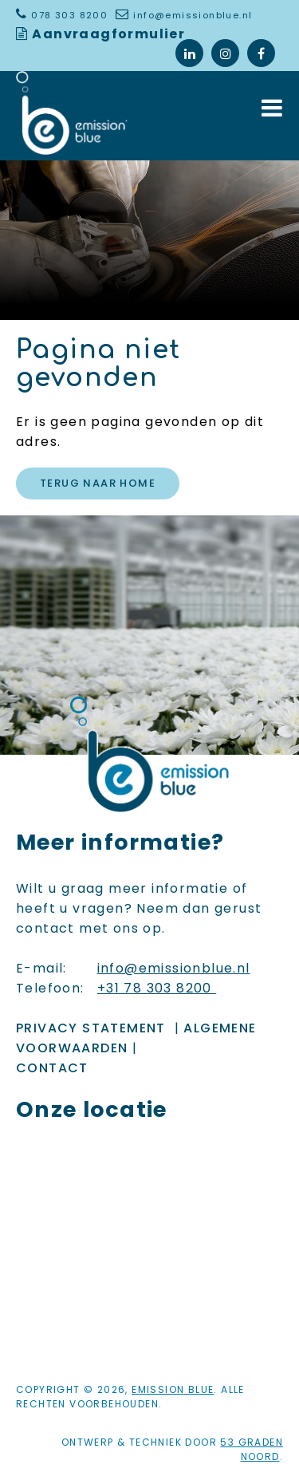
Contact (52, 1068)
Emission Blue (173, 1389)
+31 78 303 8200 (156, 988)
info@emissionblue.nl (192, 15)
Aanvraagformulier (108, 34)
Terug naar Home (97, 483)
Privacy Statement (91, 1028)
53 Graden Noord (251, 1449)
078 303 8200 (71, 15)
